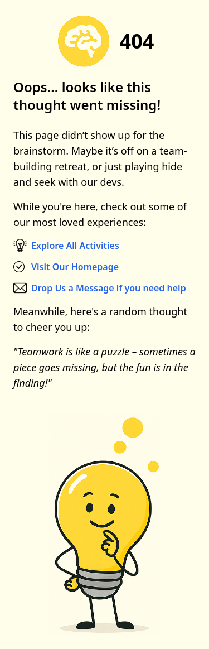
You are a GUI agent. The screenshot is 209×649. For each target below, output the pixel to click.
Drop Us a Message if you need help (108, 288)
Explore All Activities (75, 245)
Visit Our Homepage (75, 267)
